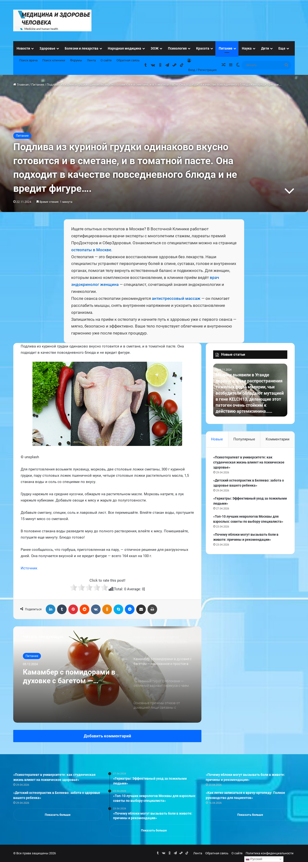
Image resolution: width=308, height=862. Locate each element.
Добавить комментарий (107, 735)
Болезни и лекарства (81, 48)
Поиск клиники (53, 60)
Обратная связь (128, 60)
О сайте (106, 60)
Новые (217, 439)
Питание (225, 48)
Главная (21, 84)
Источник (29, 568)
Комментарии (277, 439)
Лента (91, 60)
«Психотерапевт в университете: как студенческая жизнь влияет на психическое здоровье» (248, 462)
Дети (265, 48)
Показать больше (58, 815)
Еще (281, 48)
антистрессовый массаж (176, 298)
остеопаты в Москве (91, 249)
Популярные (244, 439)
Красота (202, 48)
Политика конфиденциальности (270, 853)
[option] (107, 674)
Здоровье (47, 48)
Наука (247, 48)
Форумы (76, 60)
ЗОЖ (155, 48)
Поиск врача (28, 60)
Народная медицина (124, 48)
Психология (177, 48)
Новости (23, 48)
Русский (254, 859)
